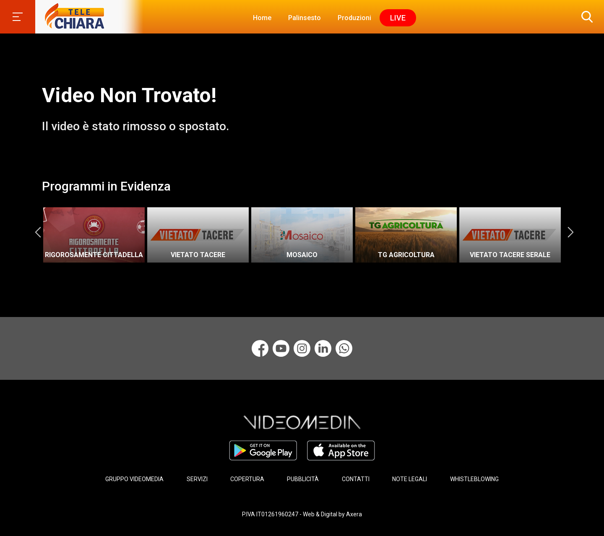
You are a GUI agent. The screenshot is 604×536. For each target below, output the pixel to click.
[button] (585, 16)
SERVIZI (197, 479)
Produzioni (354, 18)
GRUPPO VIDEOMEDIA (134, 479)
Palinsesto (304, 18)
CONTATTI (356, 479)
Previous (37, 232)
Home (262, 18)
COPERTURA (247, 479)
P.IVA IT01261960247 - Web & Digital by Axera (302, 514)
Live (398, 17)
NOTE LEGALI (409, 479)
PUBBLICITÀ (303, 479)
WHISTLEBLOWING (474, 479)
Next (570, 232)
